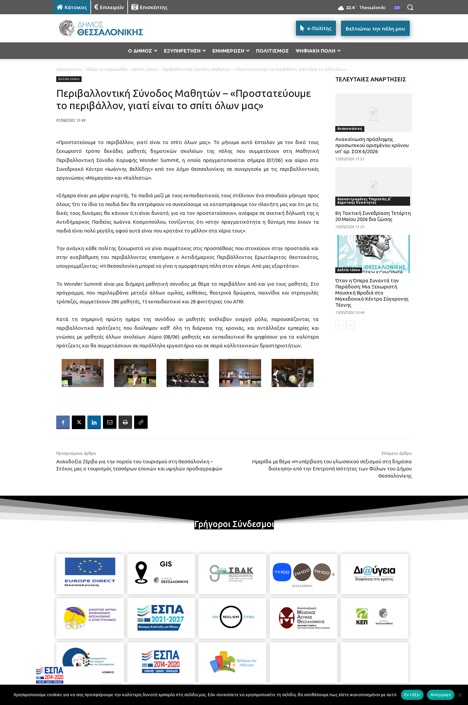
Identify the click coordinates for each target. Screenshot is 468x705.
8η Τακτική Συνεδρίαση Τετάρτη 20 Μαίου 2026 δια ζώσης (373, 216)
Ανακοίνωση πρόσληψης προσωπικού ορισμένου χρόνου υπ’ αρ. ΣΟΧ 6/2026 (372, 145)
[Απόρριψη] (459, 694)
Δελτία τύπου (145, 69)
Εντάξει (412, 694)
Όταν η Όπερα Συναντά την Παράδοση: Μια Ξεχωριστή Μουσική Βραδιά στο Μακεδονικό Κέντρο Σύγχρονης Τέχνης (372, 293)
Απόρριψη (440, 694)
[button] (410, 7)
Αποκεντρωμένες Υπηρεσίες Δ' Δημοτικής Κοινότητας (364, 200)
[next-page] (350, 325)
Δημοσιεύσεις (69, 69)
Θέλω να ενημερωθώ (107, 69)
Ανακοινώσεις (349, 128)
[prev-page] (339, 325)
